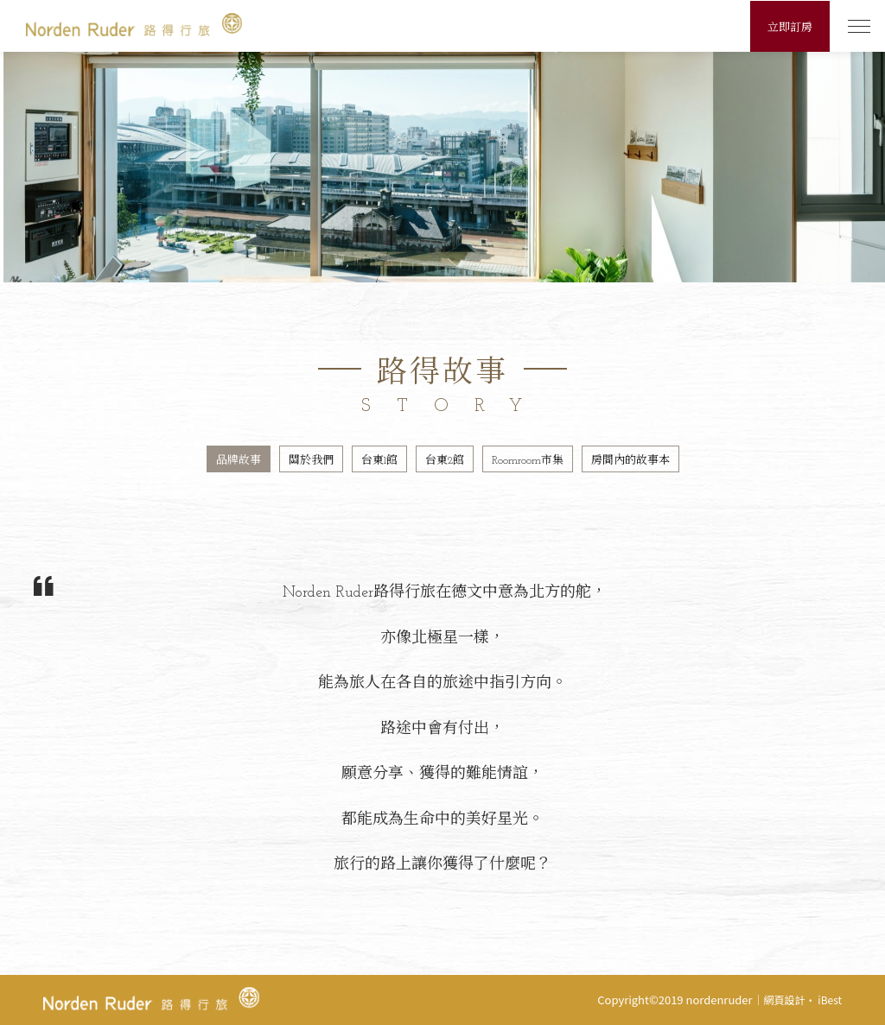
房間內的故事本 (630, 460)
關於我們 (311, 460)
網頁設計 (784, 999)
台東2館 (444, 460)
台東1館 (379, 460)
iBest (830, 999)
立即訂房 (789, 28)
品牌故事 (238, 460)
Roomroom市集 (527, 460)
